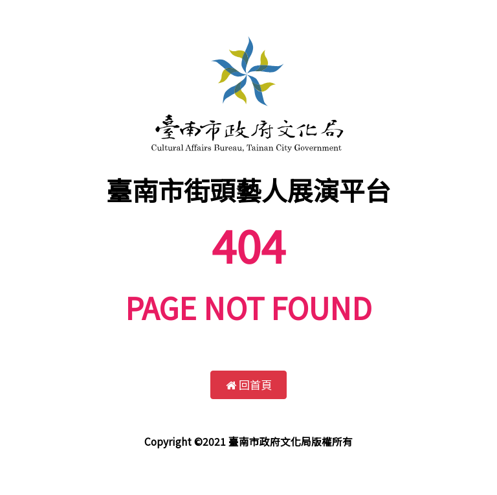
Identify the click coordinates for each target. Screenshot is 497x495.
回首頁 (249, 384)
